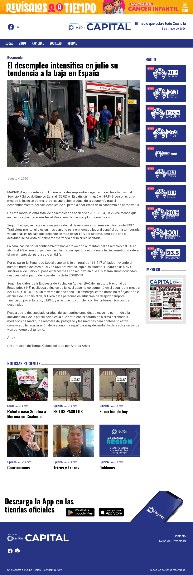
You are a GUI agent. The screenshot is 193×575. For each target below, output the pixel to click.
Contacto (180, 536)
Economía (14, 58)
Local (9, 43)
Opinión (58, 406)
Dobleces (107, 467)
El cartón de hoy (113, 411)
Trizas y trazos (66, 467)
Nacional (38, 43)
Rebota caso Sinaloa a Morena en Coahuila (26, 414)
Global (72, 43)
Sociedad (56, 43)
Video (22, 43)
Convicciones (18, 467)
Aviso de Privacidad (172, 541)
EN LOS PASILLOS (68, 411)
